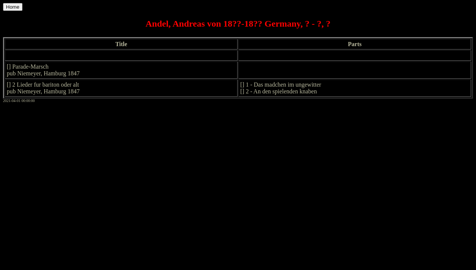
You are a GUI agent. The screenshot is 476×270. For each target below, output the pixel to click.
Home (12, 7)
